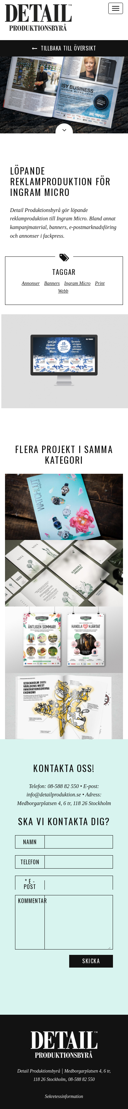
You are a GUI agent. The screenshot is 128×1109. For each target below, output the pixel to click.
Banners (52, 283)
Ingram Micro (77, 283)
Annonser (31, 283)
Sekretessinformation (64, 1096)
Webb (63, 291)
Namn (30, 842)
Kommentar (31, 901)
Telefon (29, 862)
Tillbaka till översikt (64, 48)
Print (100, 283)
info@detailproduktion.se (53, 794)
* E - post (30, 884)
